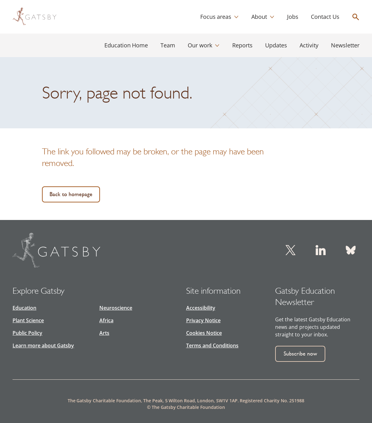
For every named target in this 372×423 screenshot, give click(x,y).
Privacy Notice (203, 320)
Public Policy (27, 332)
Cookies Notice (204, 332)
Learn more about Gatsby (43, 345)
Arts (104, 332)
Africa (106, 320)
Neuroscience (115, 307)
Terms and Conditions (212, 345)
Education (24, 307)
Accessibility (200, 307)
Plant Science (28, 320)
